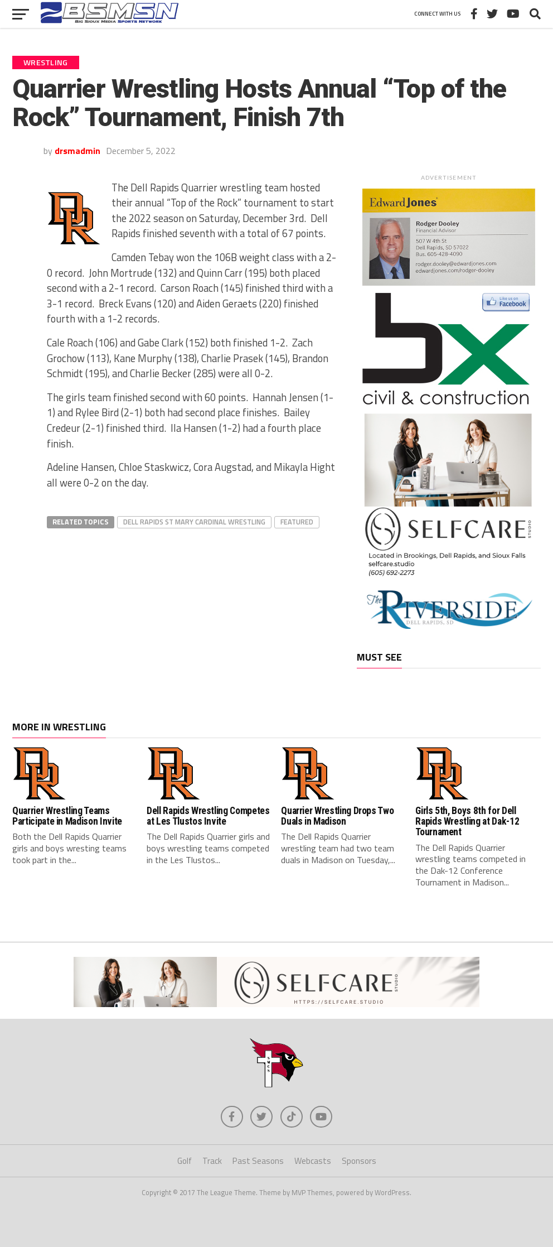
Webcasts (312, 1161)
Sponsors (359, 1161)
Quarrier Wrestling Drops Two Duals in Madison (337, 816)
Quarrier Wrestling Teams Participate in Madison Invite (67, 816)
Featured (296, 521)
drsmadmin (77, 150)
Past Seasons (258, 1161)
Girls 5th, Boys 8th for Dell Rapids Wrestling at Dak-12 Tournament (467, 821)
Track (212, 1161)
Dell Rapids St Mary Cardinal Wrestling (194, 521)
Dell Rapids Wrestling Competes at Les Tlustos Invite (208, 816)
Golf (184, 1161)
